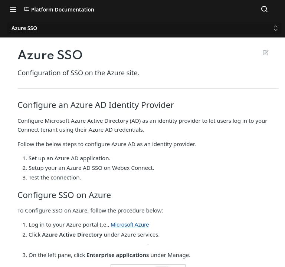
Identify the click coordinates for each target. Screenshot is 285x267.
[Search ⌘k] (264, 9)
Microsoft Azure (130, 224)
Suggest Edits (265, 52)
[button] (148, 244)
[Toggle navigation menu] (13, 9)
